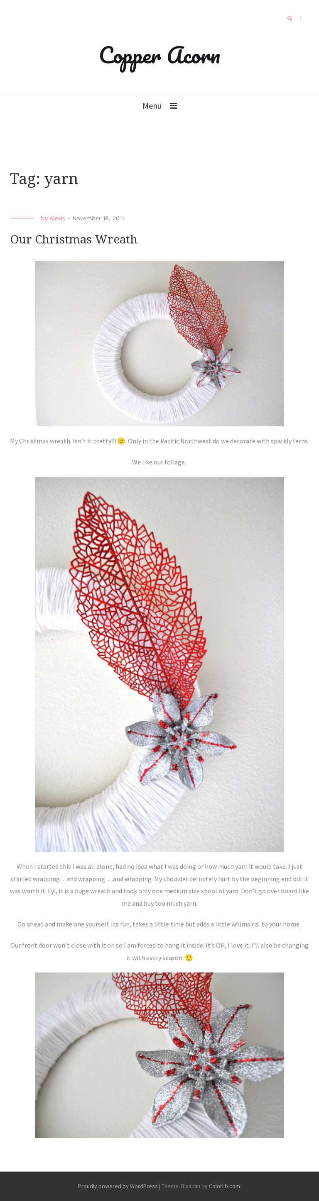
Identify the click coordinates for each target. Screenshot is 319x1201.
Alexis (57, 218)
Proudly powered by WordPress (118, 1186)
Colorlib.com (224, 1186)
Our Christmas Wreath (73, 239)
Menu (152, 105)
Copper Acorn (159, 54)
